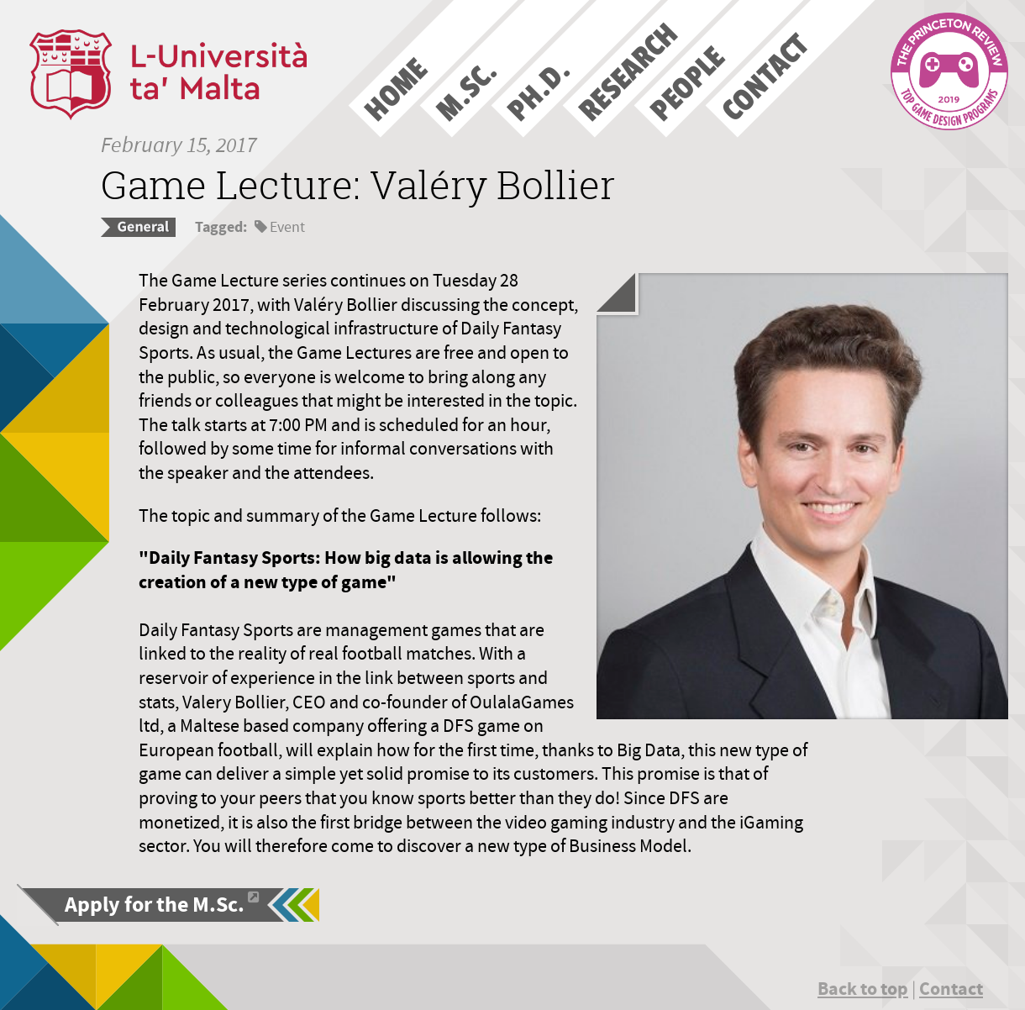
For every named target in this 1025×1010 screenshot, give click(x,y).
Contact (951, 988)
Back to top (862, 988)
